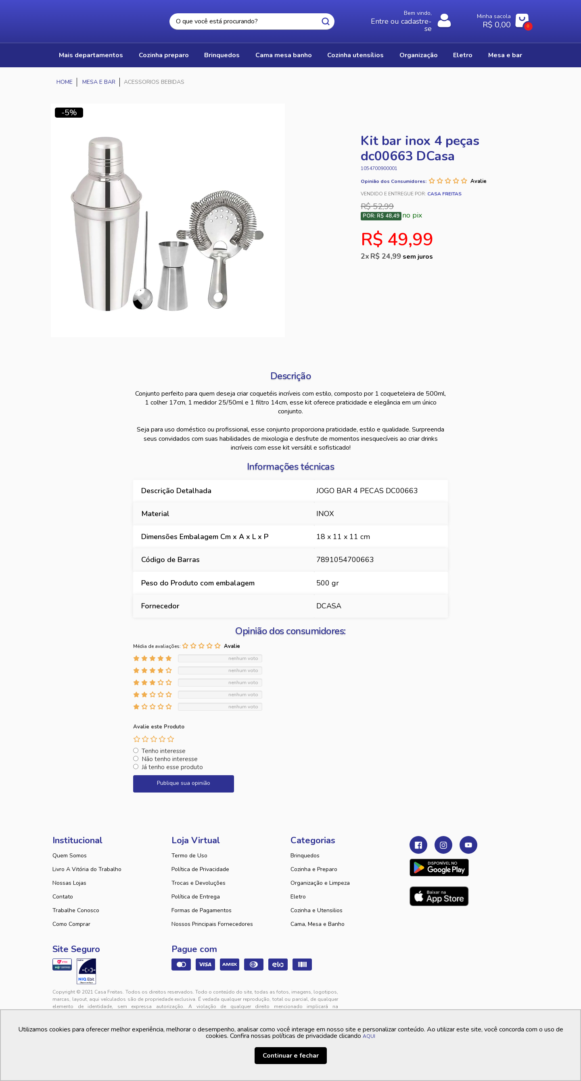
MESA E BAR (505, 55)
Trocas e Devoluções (198, 883)
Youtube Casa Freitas (468, 845)
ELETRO (462, 55)
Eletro (298, 896)
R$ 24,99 (401, 256)
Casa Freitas (96, 19)
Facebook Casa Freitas (418, 845)
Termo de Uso (189, 855)
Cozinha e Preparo (313, 869)
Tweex (420, 998)
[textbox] (251, 21)
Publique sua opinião (183, 783)
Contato (62, 896)
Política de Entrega (195, 896)
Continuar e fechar (291, 1055)
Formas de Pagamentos (201, 910)
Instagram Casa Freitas (443, 845)
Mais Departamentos (91, 55)
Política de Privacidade (200, 869)
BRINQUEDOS (222, 55)
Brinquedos (305, 855)
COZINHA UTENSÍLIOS (355, 55)
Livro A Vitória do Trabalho (86, 869)
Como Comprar (71, 924)
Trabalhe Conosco (75, 910)
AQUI (369, 1036)
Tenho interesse (164, 751)
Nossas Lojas (69, 883)
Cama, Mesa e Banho (317, 924)
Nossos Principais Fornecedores (212, 924)
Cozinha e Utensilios (316, 910)
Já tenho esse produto (172, 767)
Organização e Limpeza (320, 883)
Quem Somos (69, 855)
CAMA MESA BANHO (283, 55)
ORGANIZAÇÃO (418, 55)
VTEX (454, 998)
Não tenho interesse (170, 759)
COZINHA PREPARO (164, 55)
